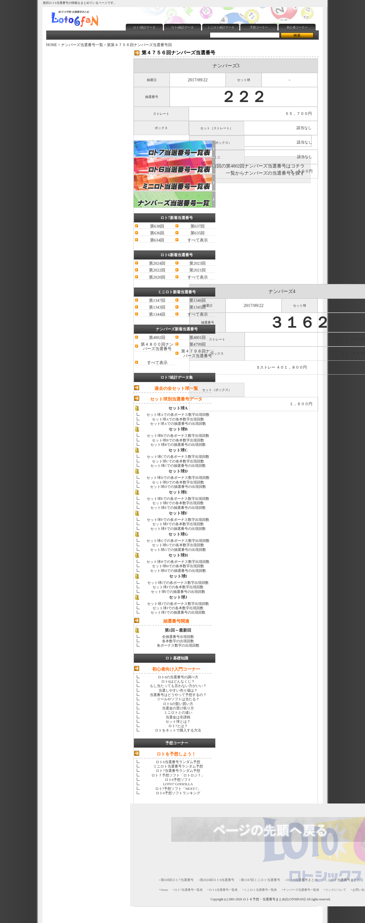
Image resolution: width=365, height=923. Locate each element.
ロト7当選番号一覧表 (188, 889)
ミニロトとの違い (178, 712)
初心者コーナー (297, 27)
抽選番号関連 (176, 621)
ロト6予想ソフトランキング (178, 793)
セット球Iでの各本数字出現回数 (177, 587)
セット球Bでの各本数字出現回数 (178, 440)
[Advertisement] (188, 45)
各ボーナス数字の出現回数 (178, 645)
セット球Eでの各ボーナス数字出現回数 (178, 499)
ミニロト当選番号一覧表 (260, 889)
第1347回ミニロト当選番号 (260, 880)
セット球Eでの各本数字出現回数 (178, 503)
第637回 (197, 226)
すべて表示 (197, 240)
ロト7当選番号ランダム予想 (178, 771)
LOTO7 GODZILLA (178, 784)
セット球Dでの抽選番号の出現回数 (178, 487)
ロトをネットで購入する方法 (178, 730)
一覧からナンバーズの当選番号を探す (265, 173)
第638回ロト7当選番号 (177, 880)
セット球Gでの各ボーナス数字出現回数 (177, 541)
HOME (51, 45)
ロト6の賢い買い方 (178, 704)
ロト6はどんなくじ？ (178, 681)
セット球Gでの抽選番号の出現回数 (178, 550)
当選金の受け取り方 (178, 708)
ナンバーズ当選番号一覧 (82, 45)
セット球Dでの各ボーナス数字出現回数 (177, 478)
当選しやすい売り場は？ (178, 690)
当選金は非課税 (178, 717)
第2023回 (197, 263)
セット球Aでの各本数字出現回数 (178, 419)
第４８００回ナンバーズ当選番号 (157, 346)
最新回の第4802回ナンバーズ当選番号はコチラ (256, 166)
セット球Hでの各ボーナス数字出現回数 (177, 562)
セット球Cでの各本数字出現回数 (178, 461)
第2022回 (157, 270)
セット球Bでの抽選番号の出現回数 (178, 445)
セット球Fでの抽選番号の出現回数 (177, 529)
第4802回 (157, 337)
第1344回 (157, 314)
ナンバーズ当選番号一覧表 (301, 889)
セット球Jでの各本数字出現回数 (178, 608)
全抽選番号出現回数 (178, 637)
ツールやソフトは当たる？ (178, 699)
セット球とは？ (178, 721)
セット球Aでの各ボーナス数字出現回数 (177, 415)
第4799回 (197, 344)
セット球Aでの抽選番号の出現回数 (178, 424)
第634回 (157, 240)
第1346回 (197, 300)
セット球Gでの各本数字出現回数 (178, 545)
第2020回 (157, 277)
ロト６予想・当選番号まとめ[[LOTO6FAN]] (274, 899)
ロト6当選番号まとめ (302, 880)
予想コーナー (259, 27)
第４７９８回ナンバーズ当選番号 (197, 353)
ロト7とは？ (178, 726)
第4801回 (197, 337)
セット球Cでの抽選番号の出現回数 (178, 466)
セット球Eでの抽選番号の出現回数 (178, 508)
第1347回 (157, 300)
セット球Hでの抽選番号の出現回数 (178, 571)
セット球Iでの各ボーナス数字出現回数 (178, 583)
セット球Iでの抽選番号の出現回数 (178, 592)
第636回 (157, 233)
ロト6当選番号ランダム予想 (178, 762)
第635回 (197, 233)
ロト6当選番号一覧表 (223, 889)
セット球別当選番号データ (176, 399)
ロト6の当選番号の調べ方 (178, 677)
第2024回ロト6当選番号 (217, 880)
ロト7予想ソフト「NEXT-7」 (178, 789)
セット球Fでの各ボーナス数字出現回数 (178, 520)
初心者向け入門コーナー (176, 669)
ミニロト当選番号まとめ (342, 880)
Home (164, 889)
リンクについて (335, 889)
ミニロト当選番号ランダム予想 (178, 766)
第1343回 (157, 307)
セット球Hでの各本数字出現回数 (178, 566)
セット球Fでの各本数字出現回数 (178, 524)
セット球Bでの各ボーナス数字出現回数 (178, 436)
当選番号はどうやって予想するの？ (178, 695)
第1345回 (197, 307)
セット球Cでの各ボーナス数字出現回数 (178, 457)
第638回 (157, 226)
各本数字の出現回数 (178, 641)
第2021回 (197, 270)
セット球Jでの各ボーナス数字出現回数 (178, 604)
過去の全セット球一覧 (176, 388)
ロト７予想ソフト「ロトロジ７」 (178, 775)
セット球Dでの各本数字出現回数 (178, 482)
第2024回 (157, 263)
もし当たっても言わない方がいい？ (178, 686)
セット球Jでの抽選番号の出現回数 (178, 612)
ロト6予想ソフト (178, 780)
